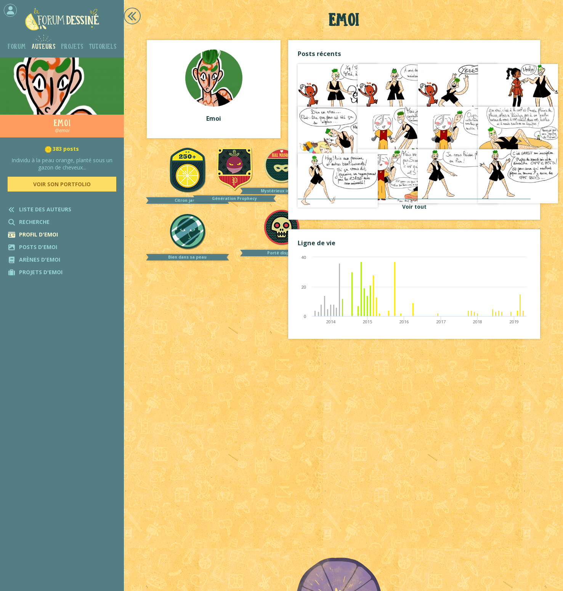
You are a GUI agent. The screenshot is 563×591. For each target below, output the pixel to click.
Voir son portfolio (62, 184)
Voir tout (414, 206)
